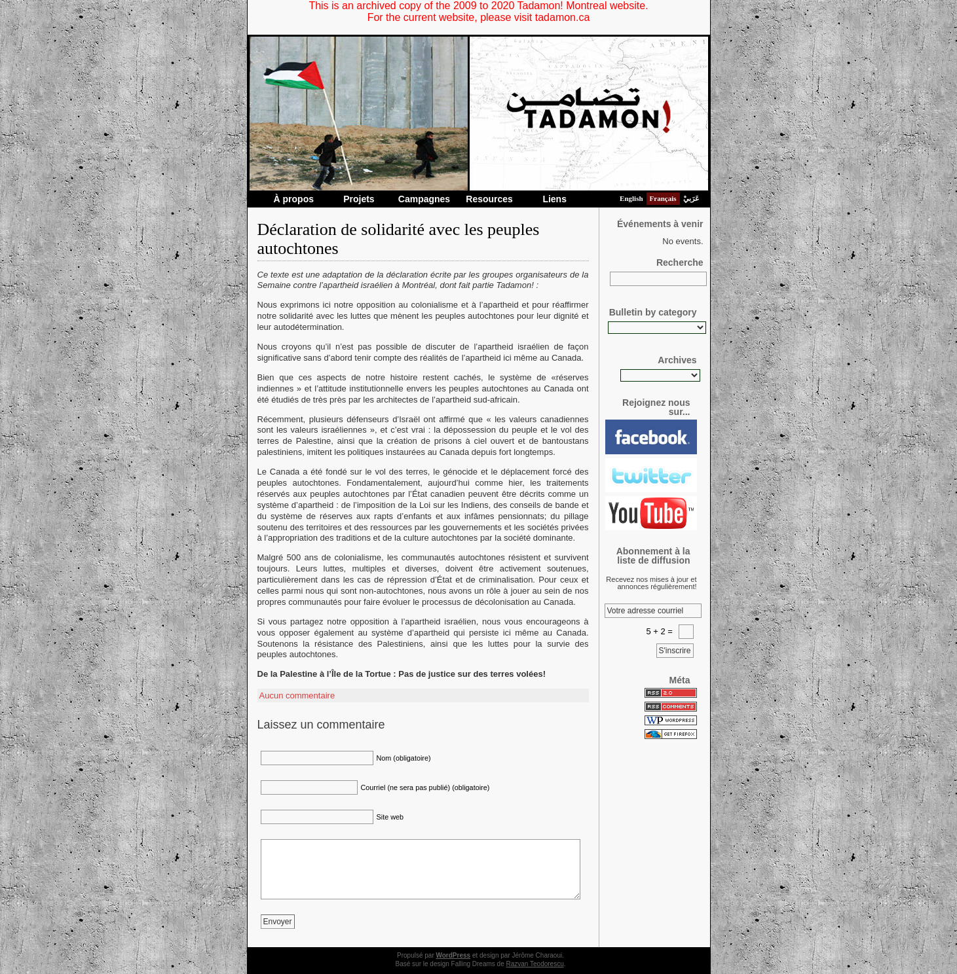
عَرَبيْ (691, 198)
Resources (489, 199)
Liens (554, 199)
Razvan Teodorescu (535, 963)
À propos (294, 199)
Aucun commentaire (297, 695)
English (631, 198)
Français (663, 198)
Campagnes (424, 199)
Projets (358, 199)
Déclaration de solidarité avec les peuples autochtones (398, 239)
